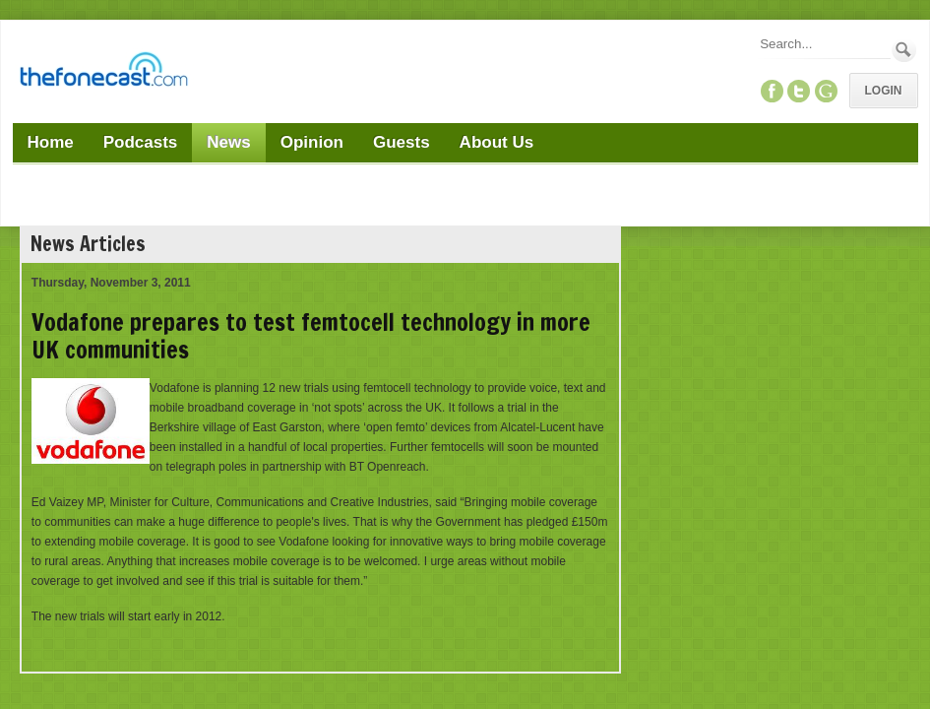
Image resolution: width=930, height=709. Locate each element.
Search (904, 49)
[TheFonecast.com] (103, 73)
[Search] (824, 44)
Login (883, 90)
